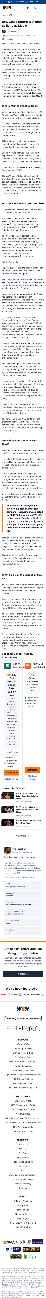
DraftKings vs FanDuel (23, 1053)
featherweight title (14, 285)
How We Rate (23, 1157)
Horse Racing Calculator (23, 1070)
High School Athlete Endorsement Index (23, 1074)
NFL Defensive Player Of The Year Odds (23, 1122)
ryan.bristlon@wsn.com (15, 886)
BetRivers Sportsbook (14, 914)
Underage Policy (23, 1214)
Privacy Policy (23, 1205)
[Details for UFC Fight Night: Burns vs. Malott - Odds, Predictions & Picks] (7, 811)
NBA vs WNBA (23, 1044)
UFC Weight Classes (23, 1048)
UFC (10, 15)
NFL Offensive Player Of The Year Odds (23, 1118)
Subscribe (23, 974)
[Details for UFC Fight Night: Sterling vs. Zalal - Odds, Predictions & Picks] (7, 797)
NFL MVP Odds (23, 1114)
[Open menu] (42, 8)
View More (23, 835)
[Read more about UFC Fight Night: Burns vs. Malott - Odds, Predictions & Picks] (29, 810)
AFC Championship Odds (23, 1109)
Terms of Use (23, 1210)
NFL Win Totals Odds (23, 1127)
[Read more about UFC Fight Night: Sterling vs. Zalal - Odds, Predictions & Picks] (29, 796)
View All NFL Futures (23, 1131)
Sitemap (23, 1188)
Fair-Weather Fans (23, 1057)
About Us (23, 1149)
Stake (8, 923)
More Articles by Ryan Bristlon (19, 877)
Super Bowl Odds (23, 1101)
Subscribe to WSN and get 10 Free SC (24, 2)
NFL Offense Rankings (23, 1079)
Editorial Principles (23, 1201)
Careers (23, 1166)
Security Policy (23, 1227)
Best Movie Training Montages (23, 1061)
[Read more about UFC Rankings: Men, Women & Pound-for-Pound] (29, 822)
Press (23, 1170)
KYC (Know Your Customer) (23, 1223)
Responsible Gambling (23, 1162)
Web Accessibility (23, 1183)
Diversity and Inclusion (23, 1179)
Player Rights (23, 1218)
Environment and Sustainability (23, 1175)
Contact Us (23, 1144)
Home (4, 15)
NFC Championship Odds (23, 1105)
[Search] (35, 7)
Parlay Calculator (23, 1066)
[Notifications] (28, 8)
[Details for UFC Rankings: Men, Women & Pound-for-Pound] (7, 823)
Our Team (23, 1153)
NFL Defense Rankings (23, 1083)
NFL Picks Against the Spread (23, 1088)
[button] (42, 8)
